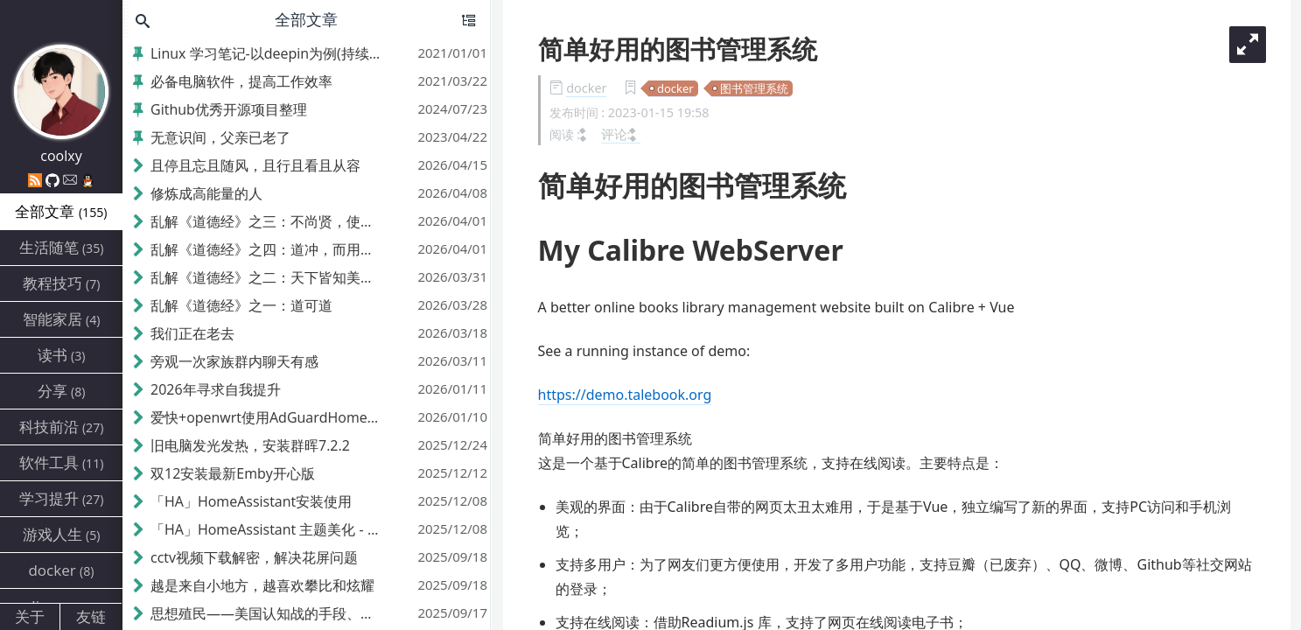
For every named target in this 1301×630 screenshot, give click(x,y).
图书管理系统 (754, 88)
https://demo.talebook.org (625, 394)
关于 (30, 616)
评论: (621, 134)
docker (586, 88)
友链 (91, 616)
